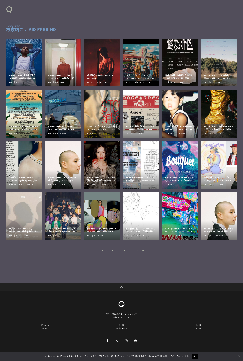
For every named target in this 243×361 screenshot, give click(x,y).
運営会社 (199, 328)
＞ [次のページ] (137, 250)
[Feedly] (135, 341)
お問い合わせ (44, 325)
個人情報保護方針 (121, 328)
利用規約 (44, 328)
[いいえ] (239, 356)
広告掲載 (122, 325)
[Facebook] (107, 341)
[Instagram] (126, 341)
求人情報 (199, 325)
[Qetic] (121, 303)
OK (194, 356)
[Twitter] (117, 341)
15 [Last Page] (143, 250)
